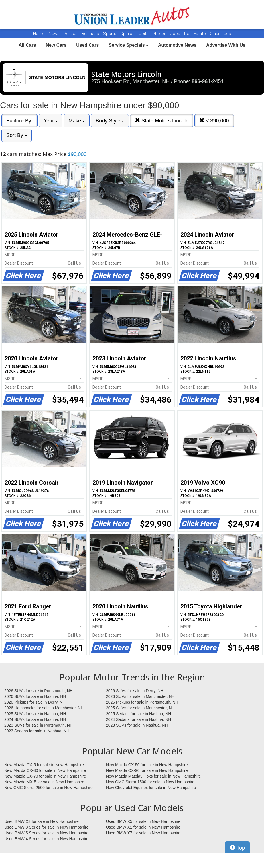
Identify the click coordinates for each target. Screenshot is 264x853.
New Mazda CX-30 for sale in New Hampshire (45, 770)
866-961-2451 (208, 81)
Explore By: (19, 121)
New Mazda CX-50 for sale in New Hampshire (147, 764)
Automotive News (177, 45)
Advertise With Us (225, 45)
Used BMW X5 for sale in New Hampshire (143, 821)
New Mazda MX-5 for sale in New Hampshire (44, 782)
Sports (110, 33)
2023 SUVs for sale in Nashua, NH (137, 725)
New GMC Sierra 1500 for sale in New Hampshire (150, 782)
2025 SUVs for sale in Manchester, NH (140, 708)
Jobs (175, 33)
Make (76, 121)
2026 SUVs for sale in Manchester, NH (140, 696)
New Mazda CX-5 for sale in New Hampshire (44, 764)
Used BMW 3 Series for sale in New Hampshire (46, 827)
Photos (160, 33)
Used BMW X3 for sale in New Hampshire (41, 821)
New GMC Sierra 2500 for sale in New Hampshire (48, 787)
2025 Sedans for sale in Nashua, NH (138, 713)
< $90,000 (214, 121)
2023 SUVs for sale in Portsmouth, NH (38, 725)
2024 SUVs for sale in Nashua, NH (35, 719)
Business (91, 33)
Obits (144, 33)
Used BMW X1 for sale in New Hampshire (143, 827)
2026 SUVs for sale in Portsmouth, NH (38, 690)
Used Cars (87, 45)
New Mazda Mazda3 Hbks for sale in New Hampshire (153, 776)
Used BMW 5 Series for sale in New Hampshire (46, 833)
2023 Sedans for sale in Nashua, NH (36, 731)
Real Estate (195, 33)
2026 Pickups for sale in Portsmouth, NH (142, 702)
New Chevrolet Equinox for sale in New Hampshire (151, 787)
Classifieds (220, 33)
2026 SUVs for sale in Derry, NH (134, 690)
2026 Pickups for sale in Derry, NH (35, 702)
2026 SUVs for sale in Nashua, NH (35, 696)
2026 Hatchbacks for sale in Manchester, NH (44, 708)
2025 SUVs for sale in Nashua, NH (35, 713)
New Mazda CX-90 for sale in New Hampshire (147, 770)
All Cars (27, 45)
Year (51, 121)
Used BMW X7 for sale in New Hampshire (143, 833)
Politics (71, 33)
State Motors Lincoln (161, 121)
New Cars (56, 45)
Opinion (128, 33)
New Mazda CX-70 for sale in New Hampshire (45, 776)
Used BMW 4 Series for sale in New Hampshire (46, 838)
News (54, 33)
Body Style (110, 121)
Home (39, 33)
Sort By (16, 135)
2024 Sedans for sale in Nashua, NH (138, 719)
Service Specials (128, 45)
